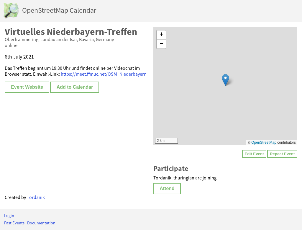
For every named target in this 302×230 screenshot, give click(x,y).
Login (9, 215)
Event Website (27, 87)
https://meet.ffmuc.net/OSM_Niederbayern (104, 74)
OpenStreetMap (263, 142)
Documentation (41, 223)
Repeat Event (282, 154)
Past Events (14, 223)
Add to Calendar (75, 87)
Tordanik (36, 197)
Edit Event (254, 154)
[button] (225, 80)
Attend (167, 188)
